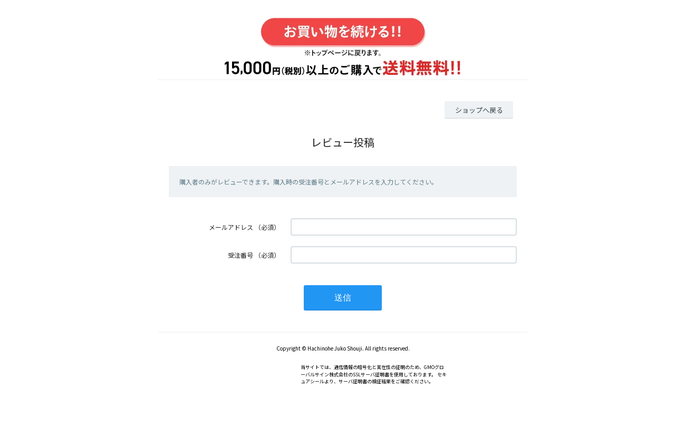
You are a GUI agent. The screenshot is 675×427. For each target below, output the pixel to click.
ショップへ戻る (479, 110)
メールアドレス (231, 226)
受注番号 (240, 254)
